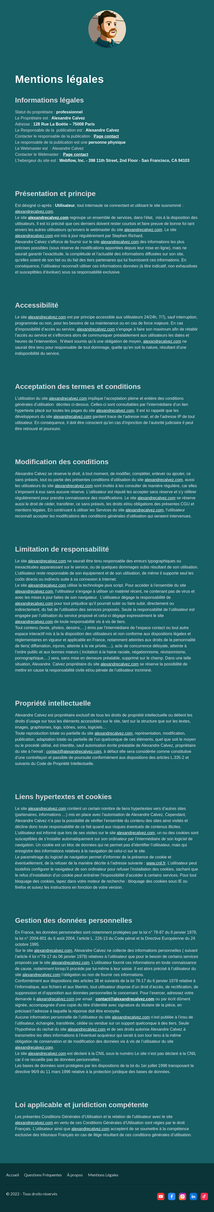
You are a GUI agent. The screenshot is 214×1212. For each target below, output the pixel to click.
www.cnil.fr (155, 863)
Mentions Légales (103, 1174)
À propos (75, 1174)
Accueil (12, 1174)
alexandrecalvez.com (34, 211)
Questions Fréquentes (43, 1174)
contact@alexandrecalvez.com (73, 751)
